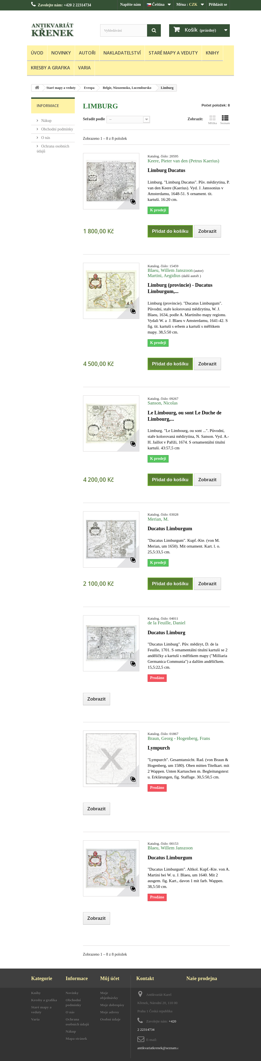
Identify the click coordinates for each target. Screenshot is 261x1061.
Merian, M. (158, 519)
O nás (45, 138)
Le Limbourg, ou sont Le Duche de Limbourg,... (185, 416)
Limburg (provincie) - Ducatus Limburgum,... (180, 288)
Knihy (212, 53)
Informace (48, 105)
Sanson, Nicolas (163, 403)
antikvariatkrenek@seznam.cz (159, 1048)
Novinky (61, 53)
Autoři (87, 53)
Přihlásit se (218, 4)
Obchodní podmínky (56, 129)
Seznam (225, 120)
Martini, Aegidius (165, 275)
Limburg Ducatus (166, 170)
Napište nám (130, 4)
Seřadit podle (94, 119)
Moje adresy (109, 1012)
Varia (84, 68)
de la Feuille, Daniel (166, 622)
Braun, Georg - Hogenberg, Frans (179, 738)
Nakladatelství (122, 53)
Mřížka (212, 120)
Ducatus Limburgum (170, 528)
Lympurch (159, 748)
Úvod (37, 53)
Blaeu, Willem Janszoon (170, 270)
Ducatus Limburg (166, 632)
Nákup (46, 121)
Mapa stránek (76, 1039)
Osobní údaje (110, 1019)
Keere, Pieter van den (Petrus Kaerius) (183, 160)
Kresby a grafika (50, 68)
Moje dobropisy (112, 1005)
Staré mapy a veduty (173, 53)
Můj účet (109, 978)
